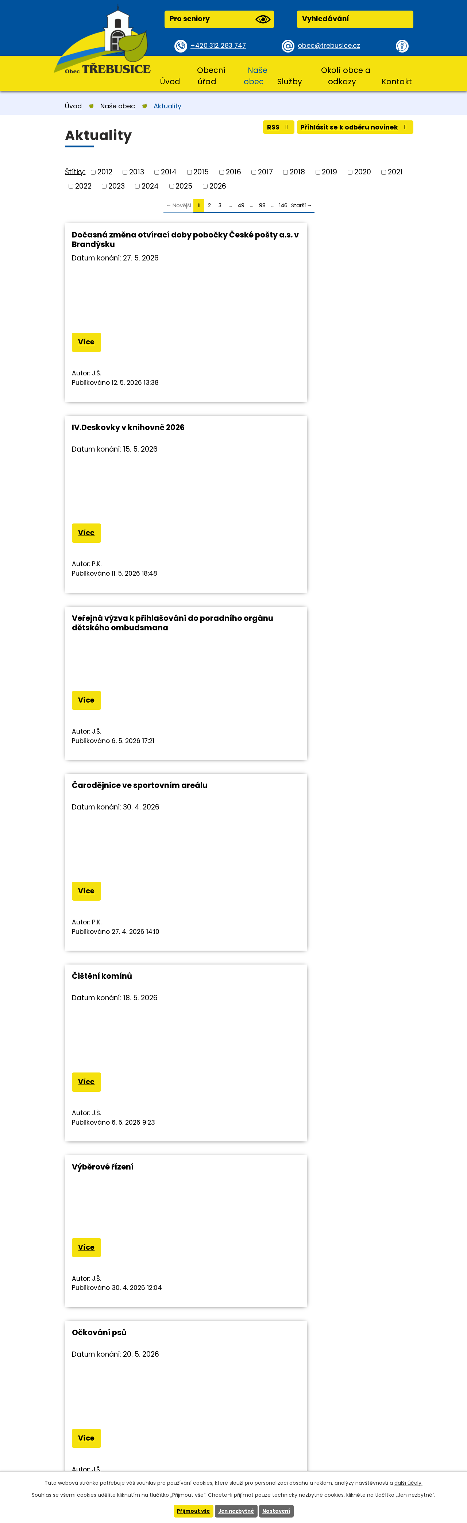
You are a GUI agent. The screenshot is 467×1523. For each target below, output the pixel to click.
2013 (136, 172)
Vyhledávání (325, 19)
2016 (233, 172)
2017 (265, 172)
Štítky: (75, 172)
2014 (169, 172)
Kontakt (397, 81)
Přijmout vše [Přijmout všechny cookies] (191, 1511)
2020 (362, 172)
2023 (116, 186)
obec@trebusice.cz (331, 46)
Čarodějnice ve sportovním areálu (317, 429)
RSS (269, 129)
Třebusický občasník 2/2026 (127, 1005)
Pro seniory (220, 19)
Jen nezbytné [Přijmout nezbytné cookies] (236, 1511)
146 (283, 205)
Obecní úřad (211, 76)
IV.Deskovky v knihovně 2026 (306, 234)
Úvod (170, 81)
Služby (289, 81)
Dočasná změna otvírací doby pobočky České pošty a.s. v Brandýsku (150, 239)
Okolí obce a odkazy (346, 76)
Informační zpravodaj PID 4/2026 (314, 813)
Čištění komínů (102, 621)
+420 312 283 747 (220, 46)
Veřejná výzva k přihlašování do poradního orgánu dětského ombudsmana (135, 438)
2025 (183, 186)
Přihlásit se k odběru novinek (351, 129)
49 (241, 205)
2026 (217, 186)
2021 (395, 172)
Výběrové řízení (280, 621)
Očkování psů (99, 813)
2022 (83, 186)
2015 (201, 172)
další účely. (408, 1482)
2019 (329, 172)
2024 (150, 186)
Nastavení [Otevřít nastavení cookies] (278, 1511)
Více (88, 343)
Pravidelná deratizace (294, 1005)
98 (262, 205)
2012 (104, 172)
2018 (297, 172)
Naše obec (255, 76)
